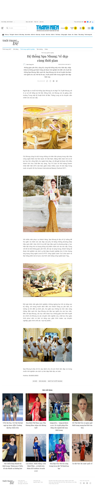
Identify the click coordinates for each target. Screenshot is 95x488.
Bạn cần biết (29, 22)
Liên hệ (41, 22)
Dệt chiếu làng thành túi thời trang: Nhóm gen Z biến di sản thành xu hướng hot (12, 466)
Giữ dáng (15, 49)
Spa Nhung (42, 381)
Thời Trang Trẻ (30, 64)
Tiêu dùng (81, 34)
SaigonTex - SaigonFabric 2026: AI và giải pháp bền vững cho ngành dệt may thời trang (59, 426)
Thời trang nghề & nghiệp (27, 49)
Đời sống (21, 34)
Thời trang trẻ (88, 34)
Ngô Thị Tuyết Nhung (55, 381)
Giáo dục (38, 34)
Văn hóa (48, 34)
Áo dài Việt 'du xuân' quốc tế (82, 463)
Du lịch (43, 34)
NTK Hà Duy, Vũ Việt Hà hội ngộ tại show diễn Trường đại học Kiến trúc (13, 425)
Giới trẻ (33, 34)
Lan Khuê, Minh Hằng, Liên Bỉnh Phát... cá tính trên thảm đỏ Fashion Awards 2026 (36, 467)
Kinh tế (17, 34)
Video (75, 34)
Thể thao (57, 34)
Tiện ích (36, 22)
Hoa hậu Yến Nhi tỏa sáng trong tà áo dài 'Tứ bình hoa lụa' (59, 466)
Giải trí (53, 34)
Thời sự (7, 34)
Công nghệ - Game (66, 34)
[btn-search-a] (7, 28)
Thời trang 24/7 (6, 49)
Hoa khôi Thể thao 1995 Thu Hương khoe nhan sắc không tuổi (36, 425)
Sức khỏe (27, 34)
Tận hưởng (40, 49)
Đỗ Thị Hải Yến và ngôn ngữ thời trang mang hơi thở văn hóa (82, 425)
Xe (73, 34)
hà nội (35, 381)
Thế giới (12, 34)
